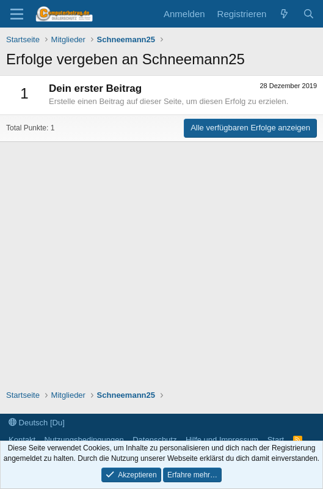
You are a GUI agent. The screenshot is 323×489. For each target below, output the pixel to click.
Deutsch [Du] (37, 422)
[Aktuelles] (284, 13)
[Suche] (309, 13)
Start (275, 439)
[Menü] (16, 14)
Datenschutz (154, 439)
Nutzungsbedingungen (84, 439)
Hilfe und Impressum (222, 439)
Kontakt (22, 439)
